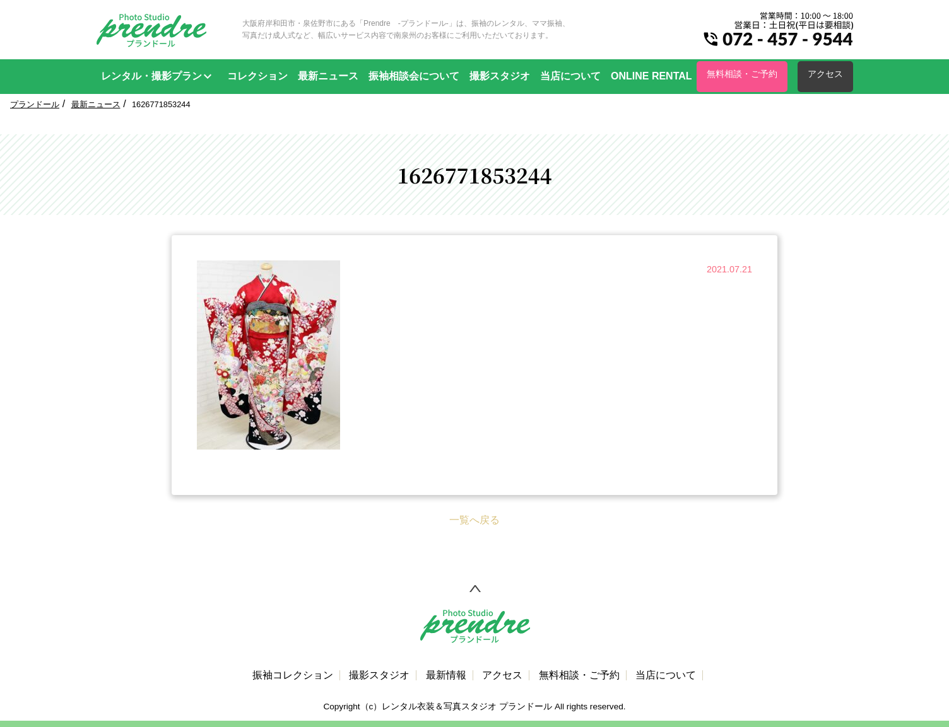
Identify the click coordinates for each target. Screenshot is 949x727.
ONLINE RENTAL (651, 76)
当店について (570, 76)
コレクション (257, 76)
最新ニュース (328, 76)
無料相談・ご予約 (742, 74)
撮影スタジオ (499, 76)
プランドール (34, 104)
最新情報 (446, 675)
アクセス (825, 74)
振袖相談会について (413, 76)
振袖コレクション (292, 675)
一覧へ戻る (474, 520)
